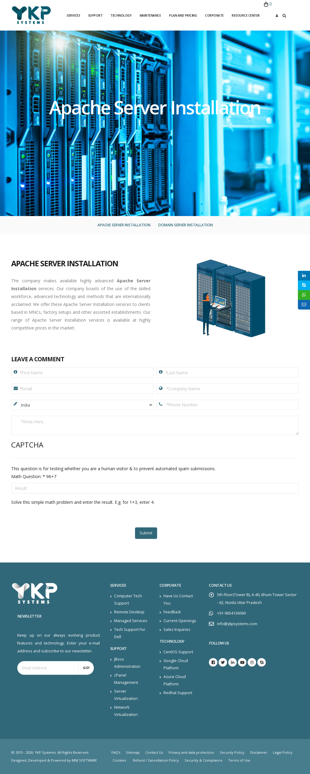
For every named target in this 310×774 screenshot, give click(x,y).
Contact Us (154, 752)
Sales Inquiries (176, 629)
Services (73, 15)
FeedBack (172, 612)
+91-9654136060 (231, 613)
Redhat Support (177, 692)
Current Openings (179, 620)
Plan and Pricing (183, 15)
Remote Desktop (129, 612)
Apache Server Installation (123, 225)
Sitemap (133, 752)
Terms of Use (239, 760)
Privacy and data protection (191, 752)
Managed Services (130, 620)
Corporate (214, 15)
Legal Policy (282, 752)
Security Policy (232, 752)
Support (95, 15)
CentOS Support (178, 651)
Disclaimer (258, 752)
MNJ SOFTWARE (84, 760)
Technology (120, 15)
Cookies (119, 760)
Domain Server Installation (185, 225)
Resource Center (246, 15)
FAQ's (115, 752)
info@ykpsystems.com (237, 623)
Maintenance (150, 15)
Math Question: (28, 476)
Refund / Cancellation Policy (156, 760)
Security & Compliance (204, 760)
